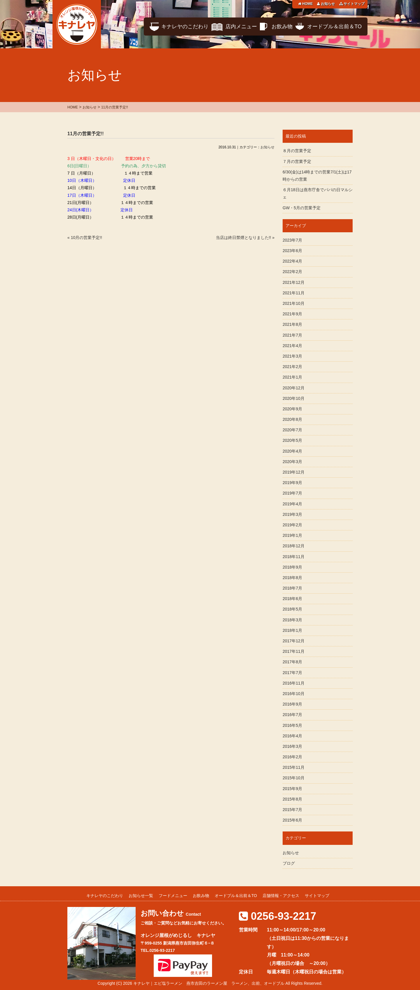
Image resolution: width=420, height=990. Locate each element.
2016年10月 (293, 693)
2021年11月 (293, 293)
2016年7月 (292, 714)
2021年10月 (293, 303)
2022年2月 (292, 271)
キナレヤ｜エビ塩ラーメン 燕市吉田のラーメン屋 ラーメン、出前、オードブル (208, 983)
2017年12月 (293, 641)
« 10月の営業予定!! (84, 237)
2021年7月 (292, 335)
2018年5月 (292, 609)
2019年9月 (292, 482)
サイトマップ (352, 4)
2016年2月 (292, 757)
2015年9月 (292, 788)
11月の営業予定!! (85, 133)
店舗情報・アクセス (280, 895)
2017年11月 (293, 651)
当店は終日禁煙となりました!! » (245, 237)
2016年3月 (292, 746)
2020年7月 (292, 430)
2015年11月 (293, 767)
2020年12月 (293, 388)
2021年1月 (292, 377)
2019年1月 (292, 535)
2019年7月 (292, 493)
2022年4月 (292, 261)
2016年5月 (292, 725)
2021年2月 (292, 366)
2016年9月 (292, 704)
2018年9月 (292, 567)
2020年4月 (292, 451)
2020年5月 (292, 440)
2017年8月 (292, 662)
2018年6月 (292, 598)
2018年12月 (293, 546)
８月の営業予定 (297, 150)
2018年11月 (293, 556)
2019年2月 (292, 525)
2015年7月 (292, 809)
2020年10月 (293, 398)
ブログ (289, 863)
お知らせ (326, 4)
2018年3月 (292, 620)
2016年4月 (292, 736)
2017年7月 (292, 672)
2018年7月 (292, 588)
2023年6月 (292, 250)
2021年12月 (293, 282)
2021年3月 (292, 356)
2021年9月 (292, 314)
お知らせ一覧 (141, 895)
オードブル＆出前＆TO (334, 26)
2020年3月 (292, 461)
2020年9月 (292, 409)
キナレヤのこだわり (185, 26)
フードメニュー (173, 895)
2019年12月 (293, 472)
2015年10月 (293, 778)
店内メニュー (241, 26)
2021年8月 (292, 324)
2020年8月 (292, 419)
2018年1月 (292, 630)
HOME (305, 4)
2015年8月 (292, 799)
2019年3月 (292, 514)
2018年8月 (292, 577)
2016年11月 (293, 683)
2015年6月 (292, 820)
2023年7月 (292, 240)
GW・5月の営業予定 (302, 207)
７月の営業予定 (297, 161)
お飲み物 (282, 26)
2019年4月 (292, 504)
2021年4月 (292, 345)
